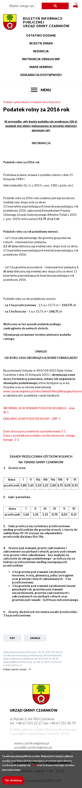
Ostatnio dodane (41, 35)
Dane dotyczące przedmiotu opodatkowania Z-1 (34, 431)
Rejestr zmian (41, 43)
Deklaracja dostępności (41, 75)
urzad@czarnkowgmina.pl (33, 747)
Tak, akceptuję (13, 782)
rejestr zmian (14, 669)
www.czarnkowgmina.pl (31, 743)
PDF (12, 638)
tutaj (34, 768)
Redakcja (41, 51)
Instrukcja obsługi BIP (41, 59)
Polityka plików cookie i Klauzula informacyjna (43, 729)
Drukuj (35, 638)
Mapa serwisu (41, 67)
